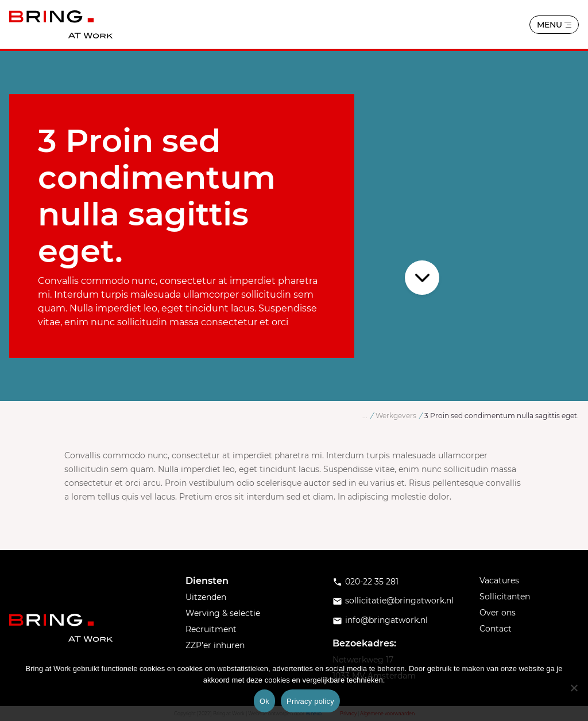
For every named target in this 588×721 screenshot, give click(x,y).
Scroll (423, 277)
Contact (495, 628)
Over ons (497, 612)
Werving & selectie (222, 613)
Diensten (207, 580)
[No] (573, 687)
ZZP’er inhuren (215, 645)
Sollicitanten (504, 596)
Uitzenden (205, 597)
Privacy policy (310, 701)
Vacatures (499, 580)
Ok (264, 701)
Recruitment (211, 629)
